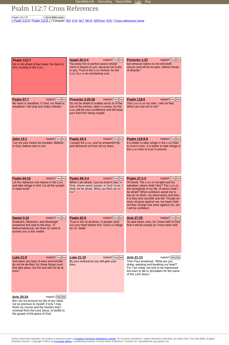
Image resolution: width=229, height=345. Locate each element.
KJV (74, 20)
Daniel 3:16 (20, 218)
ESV (109, 20)
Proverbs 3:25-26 (82, 99)
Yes (116, 60)
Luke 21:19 (78, 257)
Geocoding (105, 1)
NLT (81, 20)
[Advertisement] (192, 32)
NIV (68, 20)
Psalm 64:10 (21, 178)
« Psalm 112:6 (20, 20)
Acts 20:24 (20, 297)
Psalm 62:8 (78, 218)
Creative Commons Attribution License (95, 338)
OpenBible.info (84, 1)
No (121, 60)
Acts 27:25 (135, 218)
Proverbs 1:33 (137, 60)
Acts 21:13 (135, 257)
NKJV (88, 20)
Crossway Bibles (63, 341)
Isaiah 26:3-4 (79, 60)
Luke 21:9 (19, 257)
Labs (138, 1)
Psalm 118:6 (136, 99)
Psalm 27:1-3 (136, 178)
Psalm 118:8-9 (137, 139)
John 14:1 (19, 139)
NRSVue (99, 20)
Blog (148, 1)
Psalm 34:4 (78, 139)
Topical (123, 1)
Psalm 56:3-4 (79, 178)
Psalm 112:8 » (41, 20)
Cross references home (129, 20)
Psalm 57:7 (20, 99)
